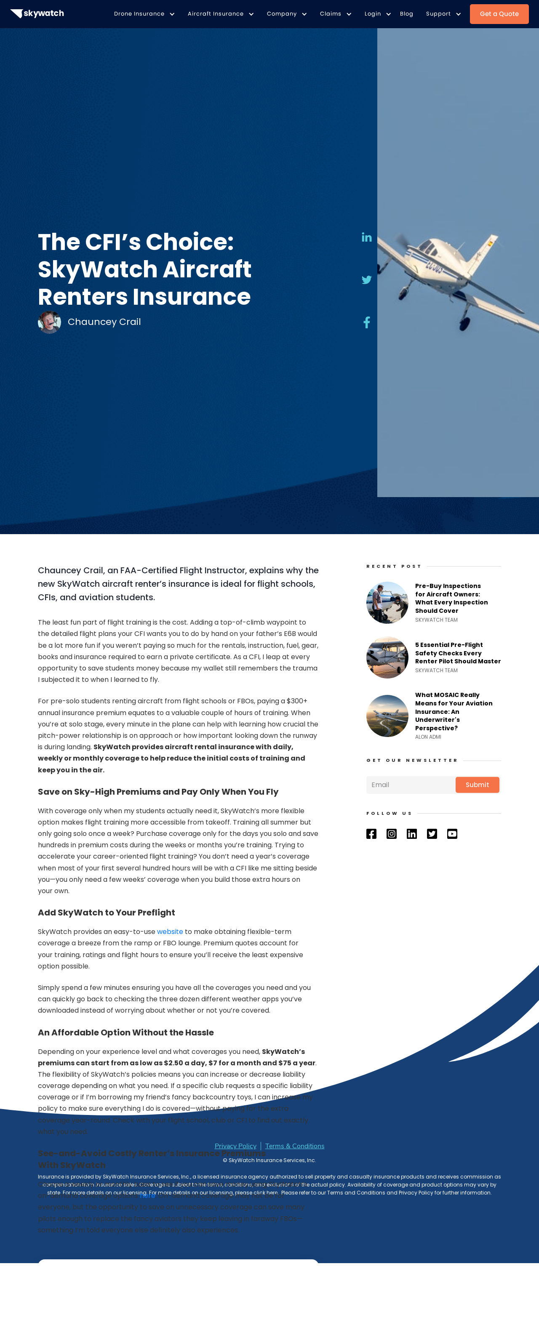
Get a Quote (499, 13)
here (147, 1195)
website (170, 932)
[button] (142, 14)
